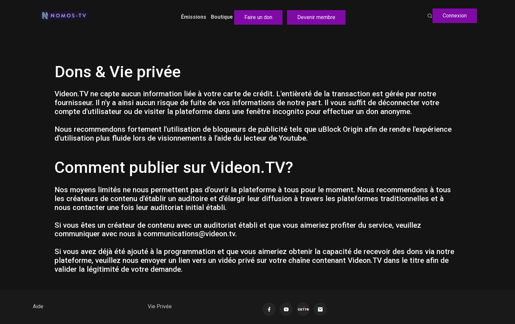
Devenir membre (316, 17)
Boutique (222, 17)
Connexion (455, 15)
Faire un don (258, 17)
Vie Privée (160, 306)
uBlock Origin (340, 129)
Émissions (193, 17)
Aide (38, 306)
